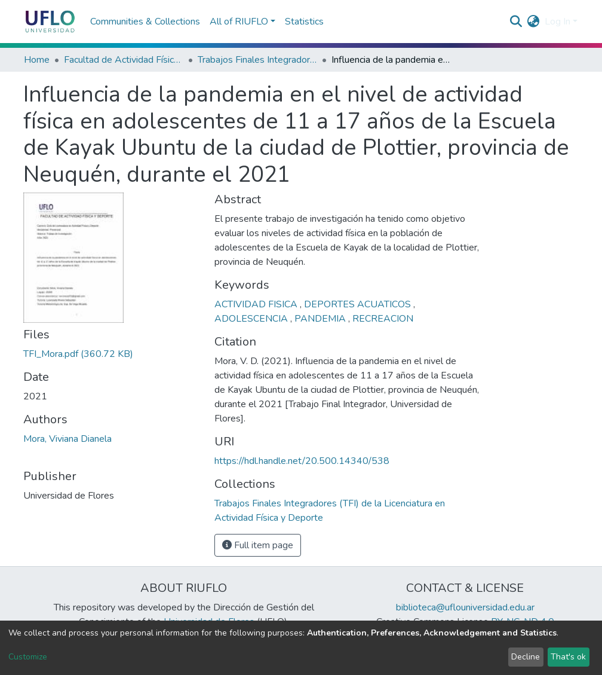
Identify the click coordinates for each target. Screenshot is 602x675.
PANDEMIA (321, 318)
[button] (533, 21)
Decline (525, 656)
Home (37, 59)
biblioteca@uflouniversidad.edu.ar (465, 607)
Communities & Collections (145, 21)
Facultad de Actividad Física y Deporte (123, 59)
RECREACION (382, 318)
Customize (27, 656)
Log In (557, 21)
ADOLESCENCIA (252, 318)
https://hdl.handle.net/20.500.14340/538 (301, 461)
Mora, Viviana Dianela (67, 438)
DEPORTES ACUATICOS (358, 304)
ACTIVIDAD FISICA (257, 304)
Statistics (304, 21)
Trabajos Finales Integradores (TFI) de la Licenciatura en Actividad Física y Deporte (257, 59)
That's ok (568, 656)
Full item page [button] (257, 545)
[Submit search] (516, 21)
